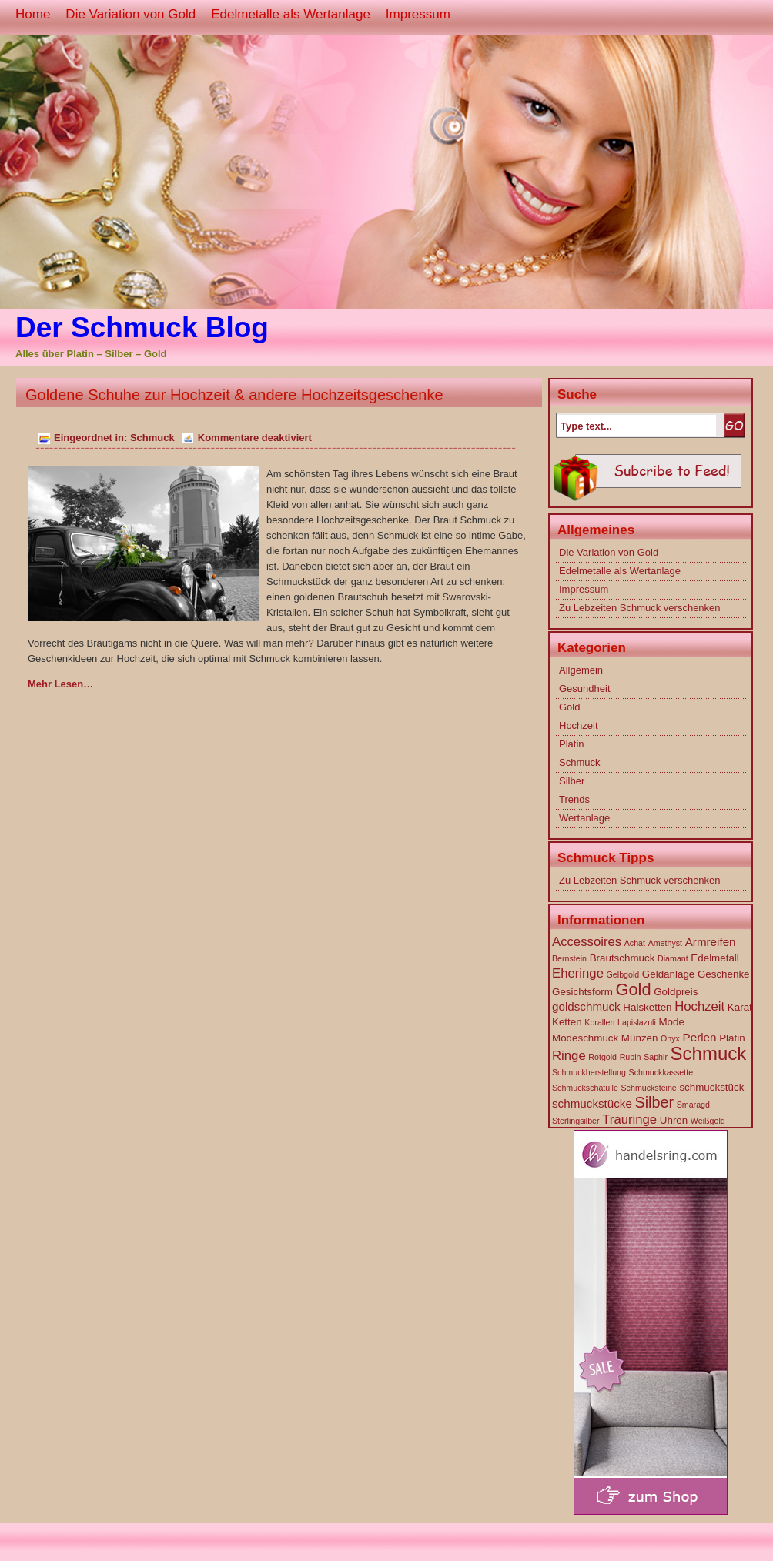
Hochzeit (578, 725)
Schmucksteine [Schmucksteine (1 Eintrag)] (649, 1087)
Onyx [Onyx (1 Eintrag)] (670, 1038)
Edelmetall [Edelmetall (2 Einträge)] (714, 958)
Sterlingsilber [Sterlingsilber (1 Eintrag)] (576, 1120)
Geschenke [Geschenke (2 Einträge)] (724, 974)
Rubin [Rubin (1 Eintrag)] (630, 1056)
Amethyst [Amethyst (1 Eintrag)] (665, 943)
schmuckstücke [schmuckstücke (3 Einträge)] (592, 1103)
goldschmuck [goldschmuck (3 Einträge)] (586, 1006)
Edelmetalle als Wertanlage (290, 14)
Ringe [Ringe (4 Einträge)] (569, 1055)
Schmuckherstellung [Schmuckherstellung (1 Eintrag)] (589, 1072)
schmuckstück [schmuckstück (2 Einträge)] (711, 1087)
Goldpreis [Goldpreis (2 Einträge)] (676, 992)
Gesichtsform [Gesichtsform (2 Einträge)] (582, 992)
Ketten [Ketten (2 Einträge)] (567, 1022)
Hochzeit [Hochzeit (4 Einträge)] (699, 1006)
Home (32, 14)
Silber (571, 781)
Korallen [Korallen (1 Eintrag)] (599, 1022)
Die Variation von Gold (130, 14)
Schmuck (152, 437)
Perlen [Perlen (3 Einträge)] (700, 1037)
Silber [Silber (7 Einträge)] (654, 1102)
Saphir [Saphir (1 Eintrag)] (656, 1056)
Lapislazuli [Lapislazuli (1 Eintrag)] (636, 1022)
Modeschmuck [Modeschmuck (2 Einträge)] (585, 1038)
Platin (571, 744)
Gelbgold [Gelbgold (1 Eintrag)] (623, 974)
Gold (569, 707)
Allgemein (581, 670)
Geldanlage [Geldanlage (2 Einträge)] (668, 974)
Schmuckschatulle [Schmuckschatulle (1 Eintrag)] (585, 1087)
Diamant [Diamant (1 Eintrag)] (673, 958)
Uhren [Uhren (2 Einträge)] (674, 1120)
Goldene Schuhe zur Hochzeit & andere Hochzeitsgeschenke (234, 394)
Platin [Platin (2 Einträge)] (732, 1038)
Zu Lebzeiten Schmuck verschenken (640, 607)
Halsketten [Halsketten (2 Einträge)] (647, 1007)
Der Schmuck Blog (142, 327)
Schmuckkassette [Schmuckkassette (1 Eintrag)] (661, 1072)
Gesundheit (585, 688)
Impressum (418, 14)
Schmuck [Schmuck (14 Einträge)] (709, 1053)
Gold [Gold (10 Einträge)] (633, 989)
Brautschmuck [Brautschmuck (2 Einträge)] (622, 958)
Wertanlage (584, 818)
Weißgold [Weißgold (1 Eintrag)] (708, 1120)
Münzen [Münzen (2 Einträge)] (639, 1038)
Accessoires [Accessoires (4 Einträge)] (586, 941)
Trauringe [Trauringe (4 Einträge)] (629, 1119)
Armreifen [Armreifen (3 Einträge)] (710, 941)
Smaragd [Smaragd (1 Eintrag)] (693, 1104)
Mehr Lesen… (60, 684)
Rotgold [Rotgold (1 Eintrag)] (602, 1056)
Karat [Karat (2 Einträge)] (740, 1007)
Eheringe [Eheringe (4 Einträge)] (578, 973)
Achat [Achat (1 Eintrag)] (634, 943)
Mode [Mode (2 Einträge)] (671, 1022)
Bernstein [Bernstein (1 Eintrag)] (569, 958)
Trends (574, 799)
